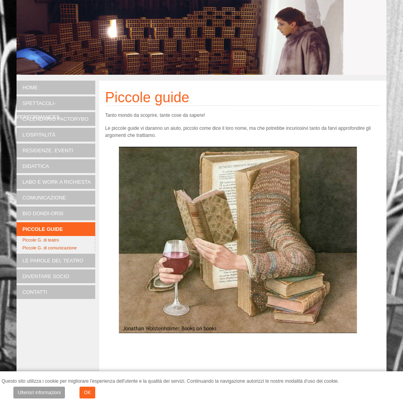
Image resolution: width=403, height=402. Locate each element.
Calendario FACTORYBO (55, 119)
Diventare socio (45, 276)
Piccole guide (42, 229)
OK (87, 392)
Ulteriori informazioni (39, 392)
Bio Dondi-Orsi (42, 213)
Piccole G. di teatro (40, 240)
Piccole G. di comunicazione (49, 247)
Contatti (34, 292)
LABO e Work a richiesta (56, 182)
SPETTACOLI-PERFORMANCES (38, 105)
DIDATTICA (35, 166)
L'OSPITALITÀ (38, 135)
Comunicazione (44, 198)
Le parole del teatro (52, 261)
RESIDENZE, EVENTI (47, 150)
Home (30, 87)
